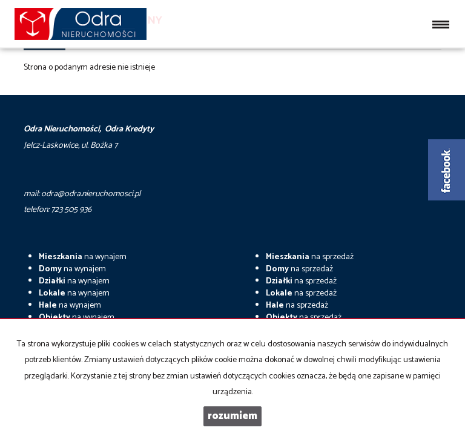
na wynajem (83, 257)
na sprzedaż (310, 257)
